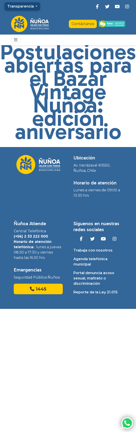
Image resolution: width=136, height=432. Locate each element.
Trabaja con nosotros (93, 250)
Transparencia (21, 6)
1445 (38, 289)
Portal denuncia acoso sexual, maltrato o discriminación (93, 278)
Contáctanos (83, 24)
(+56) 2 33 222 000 (31, 236)
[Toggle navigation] (15, 40)
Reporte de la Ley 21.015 (95, 292)
